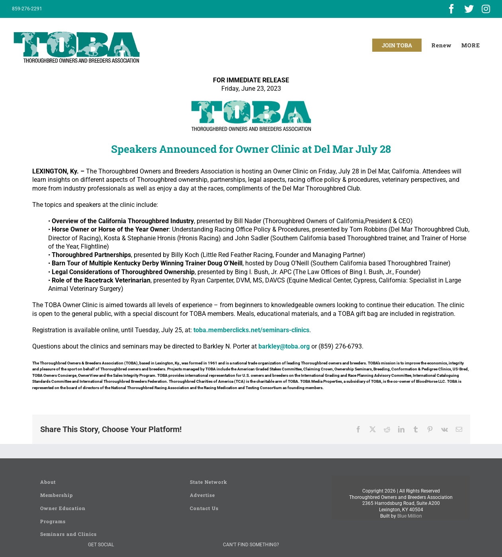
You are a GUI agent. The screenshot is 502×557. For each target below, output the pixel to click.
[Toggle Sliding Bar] (470, 45)
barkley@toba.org (284, 346)
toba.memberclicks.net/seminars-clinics (251, 330)
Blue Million (409, 516)
